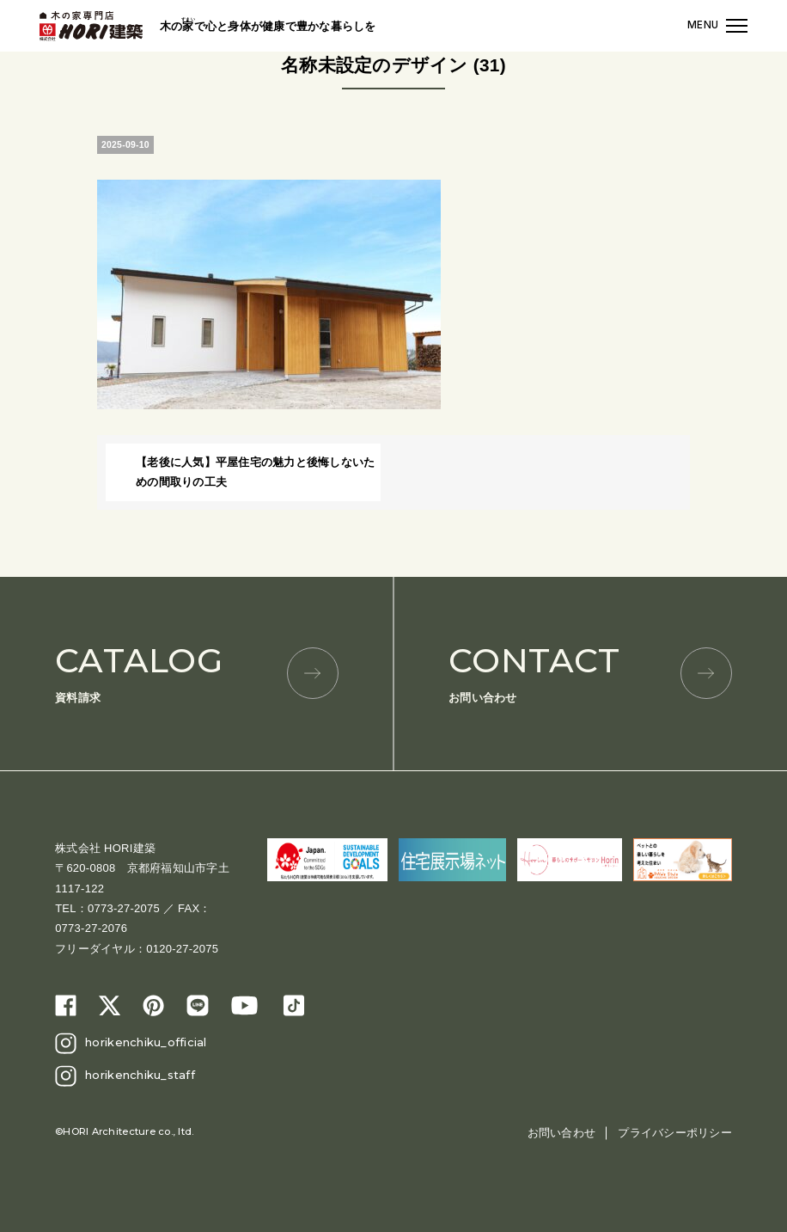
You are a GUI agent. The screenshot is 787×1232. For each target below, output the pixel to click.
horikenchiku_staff (140, 1075)
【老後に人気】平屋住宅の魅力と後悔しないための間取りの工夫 (255, 472)
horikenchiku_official (145, 1042)
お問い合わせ (590, 672)
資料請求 (197, 672)
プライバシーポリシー (675, 1132)
